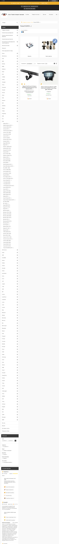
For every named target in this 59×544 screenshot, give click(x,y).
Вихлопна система (5, 45)
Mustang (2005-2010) (7, 221)
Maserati (3, 312)
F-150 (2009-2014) (6, 183)
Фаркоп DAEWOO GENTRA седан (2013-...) (10, 513)
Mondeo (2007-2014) (7, 217)
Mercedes (4, 317)
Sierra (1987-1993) (6, 235)
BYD (3, 74)
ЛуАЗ (3, 414)
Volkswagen (4, 391)
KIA (2, 291)
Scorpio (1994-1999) (7, 233)
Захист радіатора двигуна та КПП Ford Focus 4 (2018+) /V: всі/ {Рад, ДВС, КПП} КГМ (48, 88)
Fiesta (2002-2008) (6, 160)
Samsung (4, 357)
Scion (3, 359)
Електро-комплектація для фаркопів (7, 36)
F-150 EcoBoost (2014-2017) (8, 185)
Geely (3, 252)
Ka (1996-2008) (6, 201)
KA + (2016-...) (5, 203)
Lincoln (3, 307)
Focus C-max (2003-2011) (8, 178)
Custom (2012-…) (6, 135)
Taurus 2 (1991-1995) (7, 237)
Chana (3, 79)
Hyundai (3, 268)
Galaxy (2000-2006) (7, 192)
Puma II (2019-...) (6, 224)
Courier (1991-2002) (7, 132)
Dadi (3, 97)
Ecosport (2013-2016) (7, 139)
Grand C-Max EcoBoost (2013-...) (9, 199)
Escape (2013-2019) (7, 150)
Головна (27, 14)
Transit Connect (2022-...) (8, 130)
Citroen (3, 92)
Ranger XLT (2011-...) (7, 228)
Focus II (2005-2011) (7, 171)
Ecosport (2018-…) (6, 141)
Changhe (4, 82)
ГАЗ (3, 411)
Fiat (2, 118)
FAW (3, 116)
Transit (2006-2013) (7, 244)
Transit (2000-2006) (7, 242)
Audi (3, 58)
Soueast (3, 372)
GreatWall (4, 257)
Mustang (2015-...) (6, 222)
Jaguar (3, 283)
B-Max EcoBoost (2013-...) (8, 125)
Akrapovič (4, 48)
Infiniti (3, 270)
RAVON (3, 344)
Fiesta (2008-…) (6, 162)
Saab (3, 351)
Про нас (44, 14)
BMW (3, 66)
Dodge (3, 110)
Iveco (3, 278)
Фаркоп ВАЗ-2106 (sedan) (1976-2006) (10, 479)
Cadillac (3, 76)
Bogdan (3, 406)
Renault (3, 346)
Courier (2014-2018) (7, 134)
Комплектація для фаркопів (7, 32)
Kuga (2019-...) (6, 208)
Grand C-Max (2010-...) (7, 198)
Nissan (3, 330)
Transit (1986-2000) (7, 240)
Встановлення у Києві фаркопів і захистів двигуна (8, 42)
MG (2, 323)
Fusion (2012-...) (6, 189)
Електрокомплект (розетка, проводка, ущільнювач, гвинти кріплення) (9, 482)
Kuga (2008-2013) (6, 205)
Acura (3, 53)
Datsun (3, 108)
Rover (3, 349)
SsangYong (4, 375)
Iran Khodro (4, 273)
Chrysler (3, 89)
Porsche (3, 341)
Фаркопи (29, 56)
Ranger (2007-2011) (7, 226)
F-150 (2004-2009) (6, 182)
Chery (3, 84)
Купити (30, 98)
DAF (3, 103)
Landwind (4, 299)
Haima (3, 260)
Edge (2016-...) (6, 144)
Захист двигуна (49, 56)
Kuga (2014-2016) (6, 206)
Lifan (3, 304)
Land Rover (4, 296)
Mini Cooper (4, 325)
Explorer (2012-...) (6, 157)
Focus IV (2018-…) (6, 174)
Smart (3, 370)
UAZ (3, 388)
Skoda (3, 364)
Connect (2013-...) (6, 128)
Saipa (3, 354)
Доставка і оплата (5, 428)
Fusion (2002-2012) (7, 187)
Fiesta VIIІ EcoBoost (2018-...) (8, 166)
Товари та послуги (35, 14)
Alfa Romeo (4, 56)
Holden (3, 262)
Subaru (3, 377)
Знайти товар (44, 3)
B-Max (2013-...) (6, 123)
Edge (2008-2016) (6, 143)
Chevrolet (4, 87)
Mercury (3, 320)
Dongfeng (4, 113)
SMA (3, 367)
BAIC (3, 61)
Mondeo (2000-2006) (7, 215)
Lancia (3, 294)
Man (3, 310)
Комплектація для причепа (7, 39)
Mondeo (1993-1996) (7, 212)
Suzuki (3, 380)
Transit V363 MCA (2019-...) (8, 247)
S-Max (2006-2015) (7, 231)
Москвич (4, 417)
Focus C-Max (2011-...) (7, 180)
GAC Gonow (4, 249)
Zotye (3, 401)
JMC (3, 289)
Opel (3, 333)
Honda (3, 265)
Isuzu (3, 276)
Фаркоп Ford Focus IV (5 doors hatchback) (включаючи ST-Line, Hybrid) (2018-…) (29, 87)
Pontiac (3, 338)
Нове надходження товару (7, 50)
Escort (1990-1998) (6, 153)
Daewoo (3, 100)
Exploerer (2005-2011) (7, 155)
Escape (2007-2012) (7, 148)
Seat (3, 362)
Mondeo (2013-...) (6, 219)
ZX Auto (3, 404)
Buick (3, 71)
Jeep (3, 286)
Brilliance (4, 69)
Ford (32, 22)
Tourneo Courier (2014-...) (8, 238)
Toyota (3, 385)
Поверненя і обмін (5, 431)
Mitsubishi (4, 328)
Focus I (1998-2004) (7, 169)
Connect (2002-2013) (7, 127)
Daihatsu (3, 105)
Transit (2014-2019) (7, 245)
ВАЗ (3, 409)
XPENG (3, 396)
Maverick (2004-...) (6, 210)
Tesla (3, 383)
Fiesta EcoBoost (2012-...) (8, 164)
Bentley (3, 63)
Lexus (3, 302)
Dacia (3, 95)
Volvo (3, 393)
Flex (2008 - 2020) (6, 167)
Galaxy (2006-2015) (7, 194)
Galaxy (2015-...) (6, 196)
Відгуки (3, 425)
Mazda (3, 315)
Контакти (51, 14)
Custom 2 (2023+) (6, 137)
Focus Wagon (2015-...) (7, 176)
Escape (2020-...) (6, 151)
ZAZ (3, 398)
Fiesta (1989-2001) (6, 159)
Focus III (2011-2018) (7, 173)
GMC (3, 255)
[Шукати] (17, 22)
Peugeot (3, 336)
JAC (3, 281)
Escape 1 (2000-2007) (7, 146)
